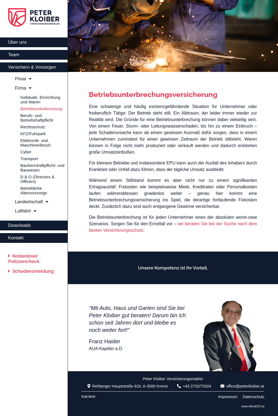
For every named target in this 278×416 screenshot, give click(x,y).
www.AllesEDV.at (252, 406)
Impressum (227, 397)
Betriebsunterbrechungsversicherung (153, 94)
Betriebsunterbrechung (41, 108)
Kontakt (16, 237)
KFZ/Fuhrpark (33, 133)
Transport (29, 158)
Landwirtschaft (31, 201)
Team (13, 54)
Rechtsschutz (32, 127)
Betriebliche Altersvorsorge (33, 190)
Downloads (19, 225)
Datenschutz (253, 397)
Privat (23, 79)
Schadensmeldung (31, 271)
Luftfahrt (25, 211)
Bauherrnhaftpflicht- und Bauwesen (42, 167)
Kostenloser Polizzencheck (23, 258)
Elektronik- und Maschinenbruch (35, 142)
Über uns (17, 42)
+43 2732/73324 (194, 386)
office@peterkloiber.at (242, 386)
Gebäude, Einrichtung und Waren (40, 99)
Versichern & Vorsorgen (32, 67)
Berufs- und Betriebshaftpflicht (36, 117)
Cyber (25, 152)
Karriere (88, 396)
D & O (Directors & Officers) (37, 179)
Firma (23, 88)
